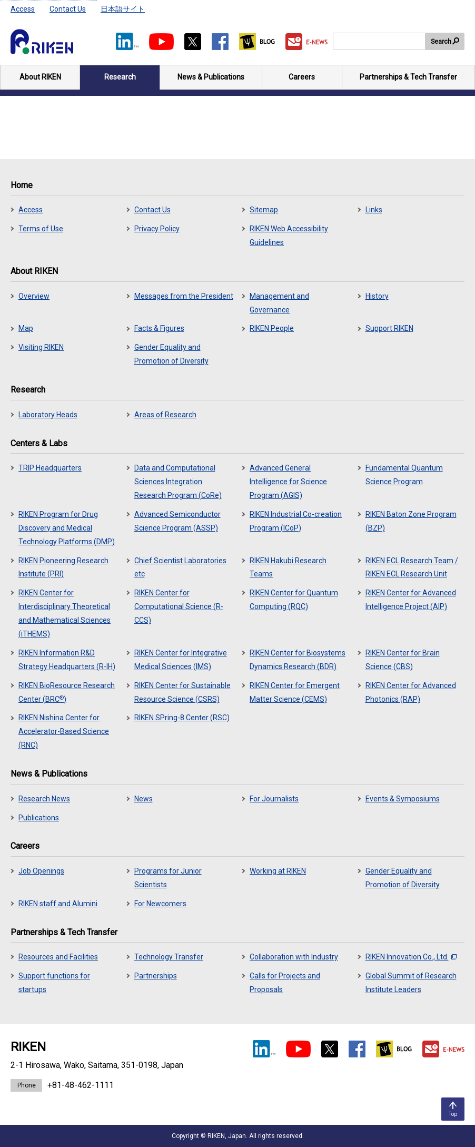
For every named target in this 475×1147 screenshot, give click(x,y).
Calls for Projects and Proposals (285, 983)
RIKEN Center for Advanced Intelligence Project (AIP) (410, 600)
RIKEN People (272, 328)
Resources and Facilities (58, 957)
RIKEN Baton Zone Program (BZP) (411, 521)
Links (373, 209)
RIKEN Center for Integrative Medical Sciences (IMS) (180, 660)
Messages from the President (183, 296)
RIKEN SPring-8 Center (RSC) (182, 717)
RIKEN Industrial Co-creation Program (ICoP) (296, 521)
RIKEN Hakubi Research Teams (288, 567)
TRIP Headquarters (50, 468)
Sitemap (264, 209)
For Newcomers (160, 903)
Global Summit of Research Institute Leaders (411, 983)
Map (25, 328)
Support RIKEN (389, 328)
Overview (34, 296)
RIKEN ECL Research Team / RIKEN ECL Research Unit (411, 567)
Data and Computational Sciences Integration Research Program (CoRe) (178, 481)
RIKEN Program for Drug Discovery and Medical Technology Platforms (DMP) (66, 528)
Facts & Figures (159, 328)
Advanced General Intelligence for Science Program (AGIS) (288, 481)
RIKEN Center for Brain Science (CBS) (402, 660)
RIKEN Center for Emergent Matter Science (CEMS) (295, 692)
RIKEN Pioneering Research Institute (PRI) (63, 567)
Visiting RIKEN (41, 347)
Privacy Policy (157, 228)
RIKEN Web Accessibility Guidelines (289, 235)
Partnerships (155, 976)
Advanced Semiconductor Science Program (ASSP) (177, 521)
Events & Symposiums (402, 799)
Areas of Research (165, 414)
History (377, 296)
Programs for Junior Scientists (168, 878)
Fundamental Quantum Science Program (404, 475)
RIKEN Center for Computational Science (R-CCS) (178, 606)
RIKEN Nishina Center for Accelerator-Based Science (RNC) (63, 731)
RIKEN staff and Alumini (57, 903)
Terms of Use (40, 228)
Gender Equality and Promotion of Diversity (171, 354)
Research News (44, 799)
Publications (38, 817)
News (143, 799)
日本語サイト (123, 9)
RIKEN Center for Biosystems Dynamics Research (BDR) (297, 660)
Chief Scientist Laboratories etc (180, 567)
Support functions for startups (54, 983)
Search (441, 41)
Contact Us (68, 9)
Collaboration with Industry (294, 957)
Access (23, 9)
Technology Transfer (168, 957)
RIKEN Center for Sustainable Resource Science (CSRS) (182, 692)
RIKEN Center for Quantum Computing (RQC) (294, 600)
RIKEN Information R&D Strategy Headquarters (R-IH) (66, 660)
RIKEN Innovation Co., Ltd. (411, 957)
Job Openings (41, 871)
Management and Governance (279, 303)
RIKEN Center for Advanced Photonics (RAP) (410, 692)
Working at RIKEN (278, 871)
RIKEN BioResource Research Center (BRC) (66, 692)
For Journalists (274, 799)
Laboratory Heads (47, 414)
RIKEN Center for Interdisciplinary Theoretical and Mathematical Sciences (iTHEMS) (64, 613)
